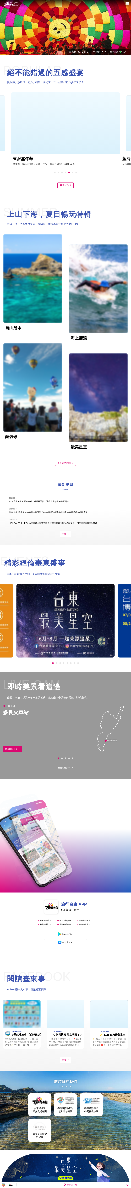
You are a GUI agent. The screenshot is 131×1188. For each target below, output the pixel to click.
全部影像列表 (65, 768)
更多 (65, 534)
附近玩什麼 (70, 1185)
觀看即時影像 (12, 749)
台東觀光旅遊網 (11, 3)
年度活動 (65, 185)
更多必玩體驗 (65, 462)
